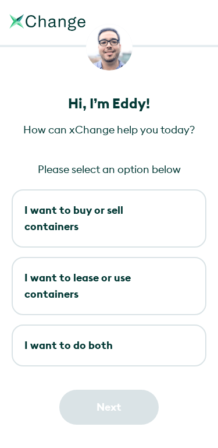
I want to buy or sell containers (73, 218)
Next (109, 407)
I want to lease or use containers (77, 286)
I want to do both (68, 345)
